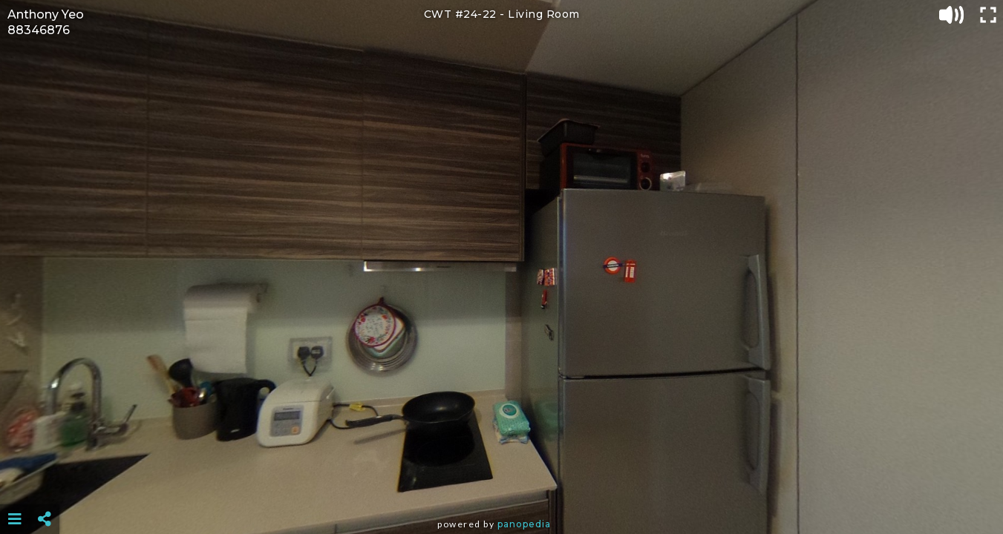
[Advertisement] (501, 482)
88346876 (38, 30)
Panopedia (524, 524)
